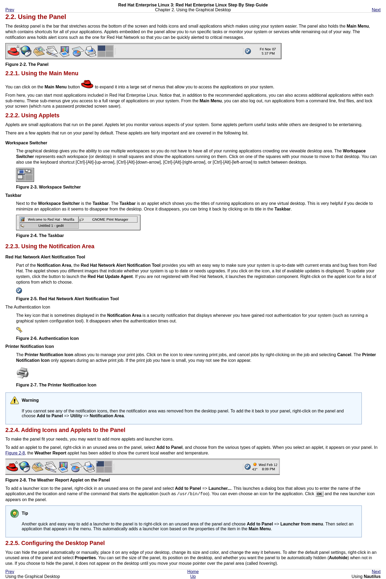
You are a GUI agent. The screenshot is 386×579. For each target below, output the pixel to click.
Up (193, 576)
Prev (9, 9)
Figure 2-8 (15, 453)
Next (376, 9)
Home (193, 571)
